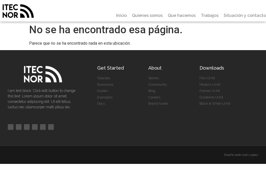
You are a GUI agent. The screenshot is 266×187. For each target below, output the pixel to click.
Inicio (121, 15)
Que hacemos (182, 15)
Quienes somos (147, 15)
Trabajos (209, 15)
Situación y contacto (245, 15)
